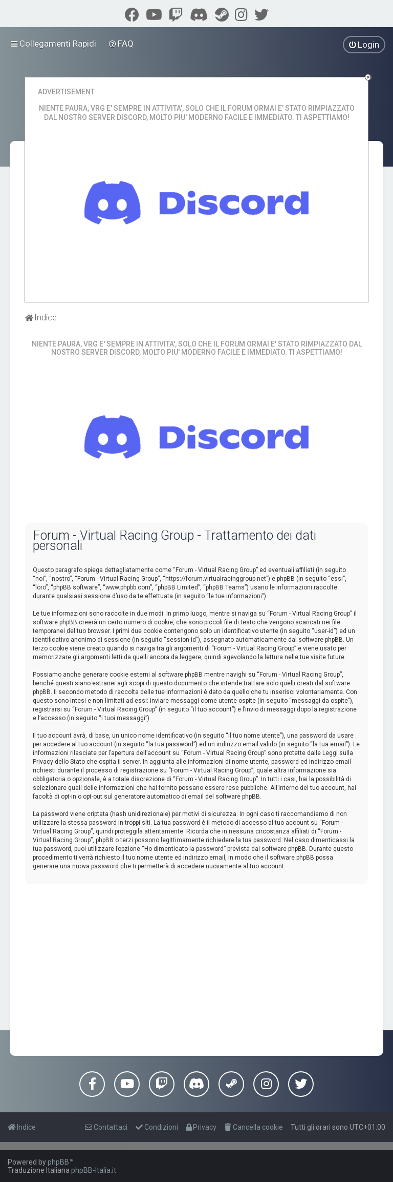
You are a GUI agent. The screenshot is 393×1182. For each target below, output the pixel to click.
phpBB (58, 1162)
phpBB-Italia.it (93, 1170)
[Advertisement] (196, 963)
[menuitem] (121, 43)
